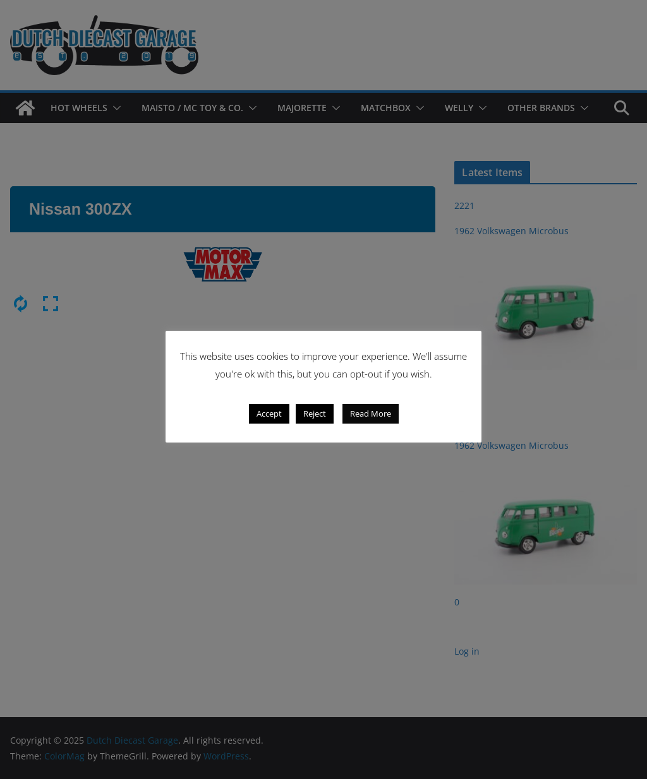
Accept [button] (269, 413)
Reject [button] (314, 413)
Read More (370, 413)
